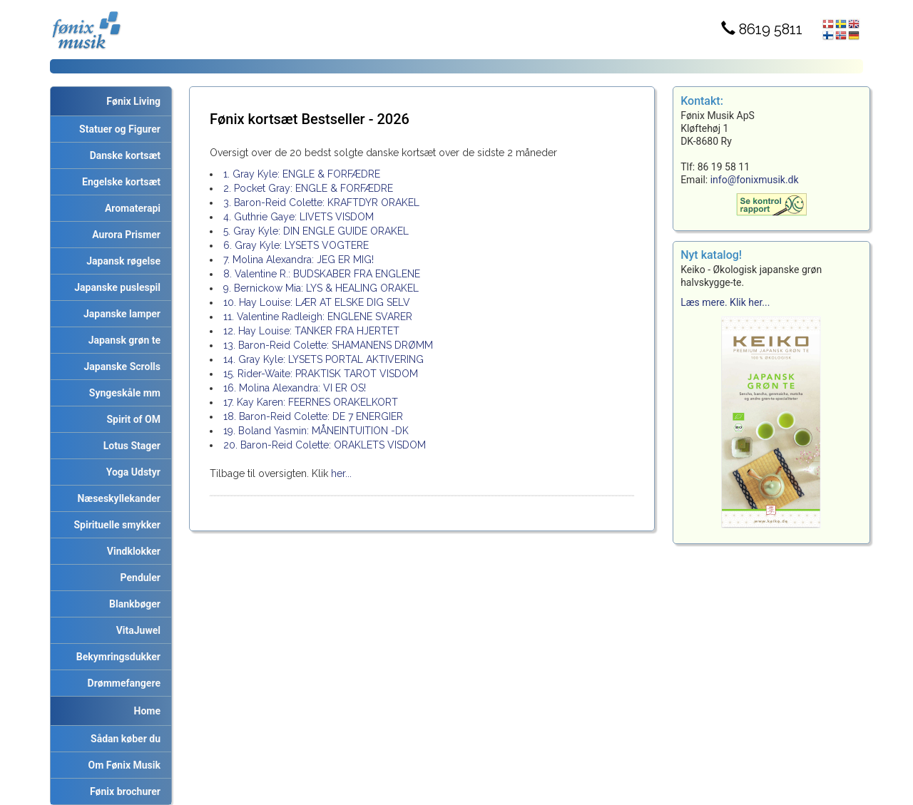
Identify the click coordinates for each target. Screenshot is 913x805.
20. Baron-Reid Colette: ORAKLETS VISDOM (324, 445)
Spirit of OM (130, 419)
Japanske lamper (119, 313)
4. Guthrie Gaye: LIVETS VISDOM (298, 216)
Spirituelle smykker (114, 524)
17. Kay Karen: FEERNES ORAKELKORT (310, 402)
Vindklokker (131, 551)
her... (340, 473)
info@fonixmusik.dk (754, 179)
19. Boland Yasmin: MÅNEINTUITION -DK (316, 430)
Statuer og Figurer (117, 129)
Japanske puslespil (114, 287)
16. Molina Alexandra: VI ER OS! (294, 388)
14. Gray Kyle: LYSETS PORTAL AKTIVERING (323, 359)
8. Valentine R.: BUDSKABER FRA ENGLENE (321, 274)
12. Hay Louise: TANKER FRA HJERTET (311, 331)
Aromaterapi (130, 208)
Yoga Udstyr (130, 472)
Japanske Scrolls (119, 366)
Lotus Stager (129, 445)
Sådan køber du (123, 738)
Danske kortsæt (122, 155)
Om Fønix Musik (121, 765)
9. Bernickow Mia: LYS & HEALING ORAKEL (321, 288)
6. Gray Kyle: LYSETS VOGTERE (296, 245)
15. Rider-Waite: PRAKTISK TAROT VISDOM (320, 373)
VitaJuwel (135, 630)
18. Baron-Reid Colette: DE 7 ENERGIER (313, 416)
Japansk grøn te (121, 340)
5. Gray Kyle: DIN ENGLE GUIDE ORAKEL (316, 231)
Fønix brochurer (122, 791)
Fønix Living (133, 101)
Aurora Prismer (123, 234)
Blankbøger (132, 604)
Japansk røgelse (120, 261)
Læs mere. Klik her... (725, 302)
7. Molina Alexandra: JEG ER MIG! (298, 259)
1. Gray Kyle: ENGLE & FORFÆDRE (301, 174)
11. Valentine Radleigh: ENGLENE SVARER (317, 316)
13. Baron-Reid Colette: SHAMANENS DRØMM (328, 345)
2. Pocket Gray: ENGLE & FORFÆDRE (308, 188)
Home (147, 711)
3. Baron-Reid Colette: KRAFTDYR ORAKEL (321, 202)
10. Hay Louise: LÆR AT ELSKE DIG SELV (316, 302)
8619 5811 (761, 29)
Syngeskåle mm (122, 393)
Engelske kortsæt (118, 182)
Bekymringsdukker (115, 656)
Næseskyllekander (117, 498)
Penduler (138, 577)
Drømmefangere (121, 683)
